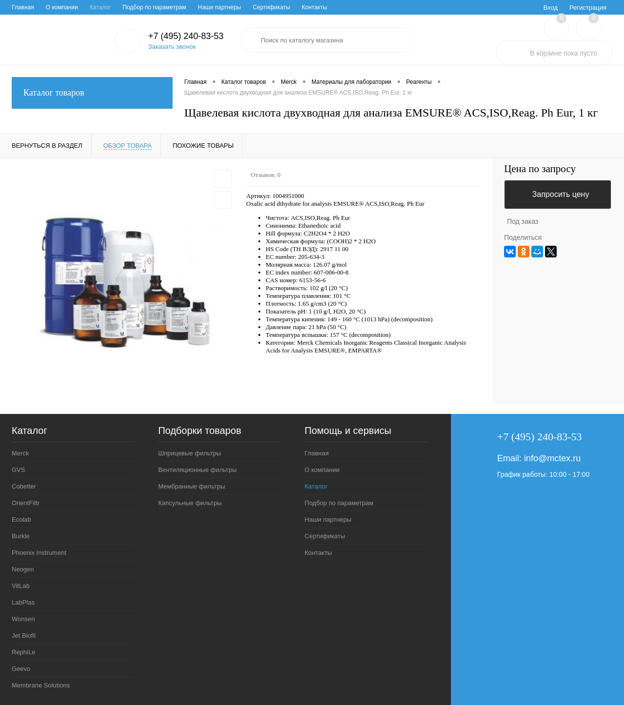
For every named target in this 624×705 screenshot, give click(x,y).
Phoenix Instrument (39, 552)
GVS (18, 469)
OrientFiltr (25, 503)
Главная (23, 7)
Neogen (23, 569)
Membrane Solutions (41, 685)
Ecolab (21, 519)
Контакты (314, 7)
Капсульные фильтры (189, 503)
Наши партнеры (219, 7)
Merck (20, 453)
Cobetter (24, 486)
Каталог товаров (92, 93)
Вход (551, 7)
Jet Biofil (24, 635)
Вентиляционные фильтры (197, 469)
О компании (62, 7)
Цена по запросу (540, 169)
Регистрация (587, 7)
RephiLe (23, 652)
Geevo (21, 668)
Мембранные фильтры (191, 486)
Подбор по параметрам (154, 7)
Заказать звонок (171, 46)
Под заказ (522, 221)
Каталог (100, 7)
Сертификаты (271, 7)
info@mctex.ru (552, 458)
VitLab (21, 585)
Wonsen (23, 619)
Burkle (21, 536)
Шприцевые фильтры (189, 453)
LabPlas (23, 602)
